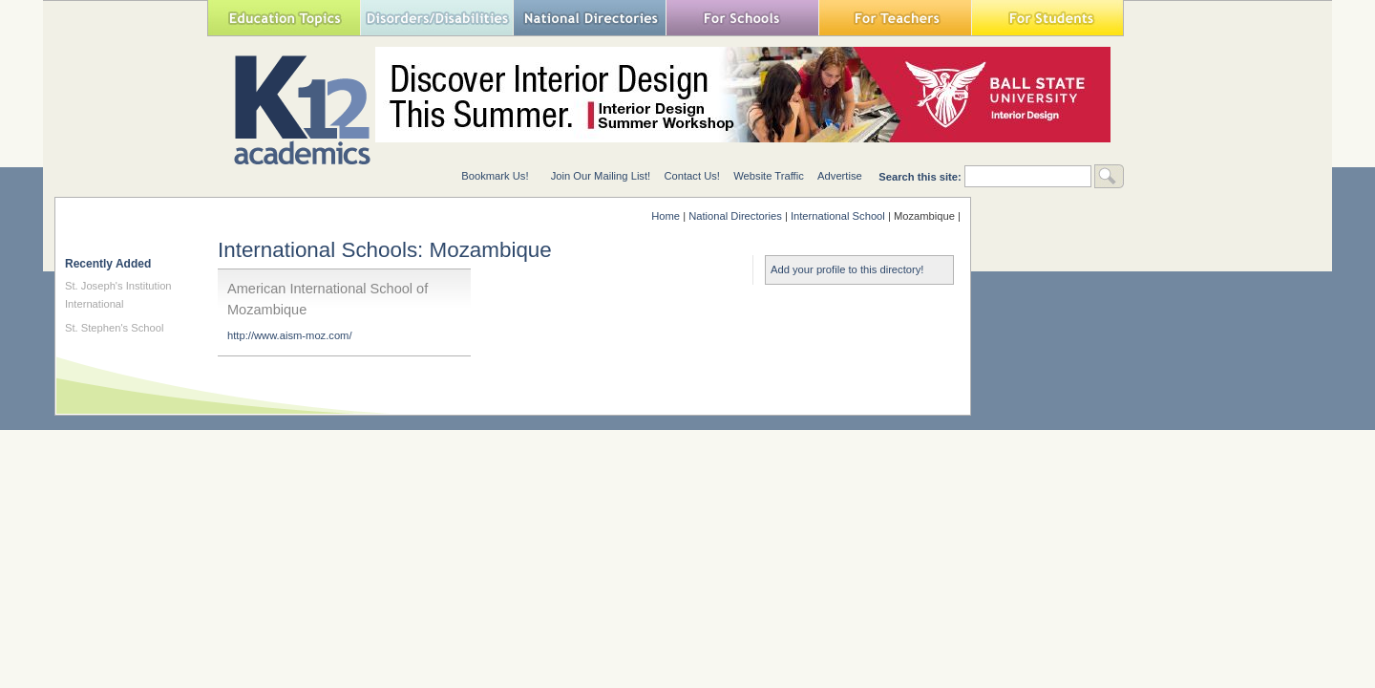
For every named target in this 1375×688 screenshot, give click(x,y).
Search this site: (921, 177)
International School (838, 216)
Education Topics (283, 17)
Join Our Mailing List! (600, 176)
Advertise (839, 176)
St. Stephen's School (114, 327)
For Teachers (894, 17)
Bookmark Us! (494, 176)
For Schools (742, 17)
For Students (1047, 17)
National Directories (589, 17)
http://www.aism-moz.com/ (289, 335)
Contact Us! (691, 176)
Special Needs (436, 17)
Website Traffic (768, 176)
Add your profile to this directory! (847, 269)
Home (665, 216)
